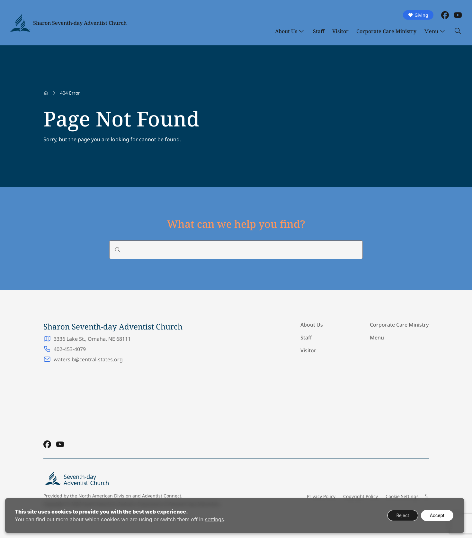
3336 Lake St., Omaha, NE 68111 (92, 338)
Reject (399, 515)
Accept (436, 515)
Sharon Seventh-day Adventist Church (80, 22)
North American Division (104, 496)
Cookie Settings (402, 496)
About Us (286, 31)
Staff (319, 31)
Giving (418, 15)
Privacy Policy (321, 496)
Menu (431, 31)
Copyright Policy (360, 496)
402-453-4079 (70, 349)
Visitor (340, 31)
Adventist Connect (161, 496)
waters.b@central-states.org (88, 359)
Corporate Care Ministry (386, 31)
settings (214, 519)
